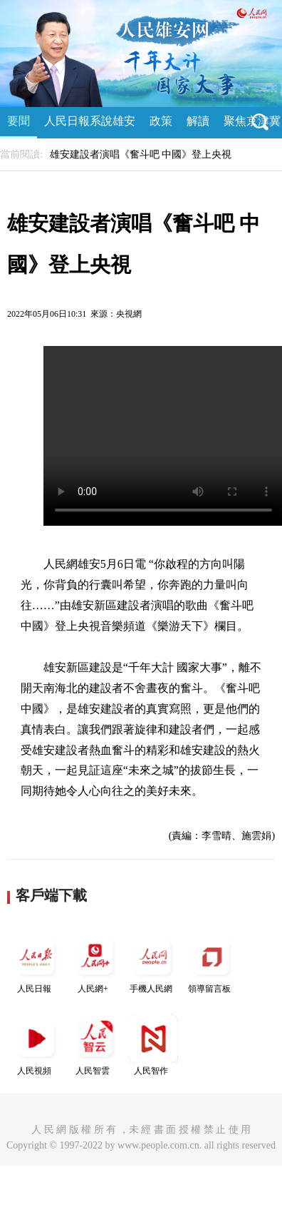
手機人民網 (153, 963)
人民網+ (95, 963)
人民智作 (153, 1045)
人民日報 (36, 963)
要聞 (18, 121)
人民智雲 (95, 1045)
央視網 (129, 314)
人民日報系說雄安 (89, 121)
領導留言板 (211, 963)
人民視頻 (36, 1045)
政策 (161, 121)
